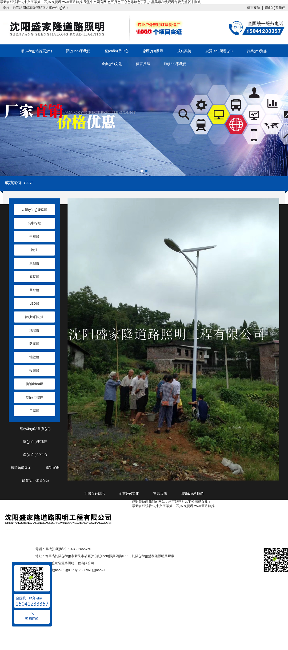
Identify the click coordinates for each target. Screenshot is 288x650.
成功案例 (184, 51)
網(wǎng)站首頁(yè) (36, 51)
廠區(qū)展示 (153, 51)
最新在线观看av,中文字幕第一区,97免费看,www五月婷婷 (173, 506)
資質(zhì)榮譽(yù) (219, 51)
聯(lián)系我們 (275, 8)
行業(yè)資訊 (257, 51)
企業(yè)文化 (112, 64)
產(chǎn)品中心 (116, 51)
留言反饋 (253, 8)
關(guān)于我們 (78, 51)
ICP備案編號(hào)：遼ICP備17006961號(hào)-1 (70, 570)
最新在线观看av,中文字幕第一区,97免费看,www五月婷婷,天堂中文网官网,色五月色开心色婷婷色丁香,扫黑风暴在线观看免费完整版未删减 (100, 2)
